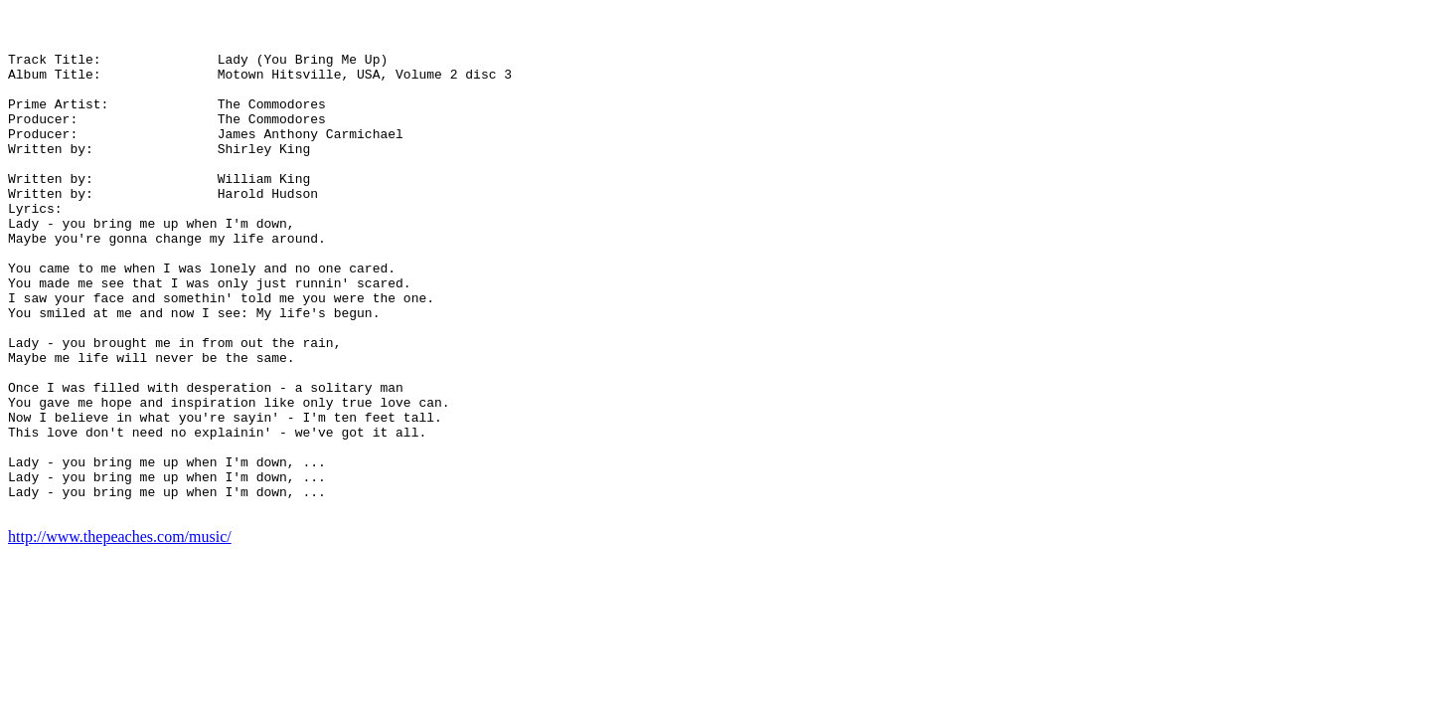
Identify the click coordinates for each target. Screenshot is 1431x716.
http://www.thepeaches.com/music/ (120, 637)
